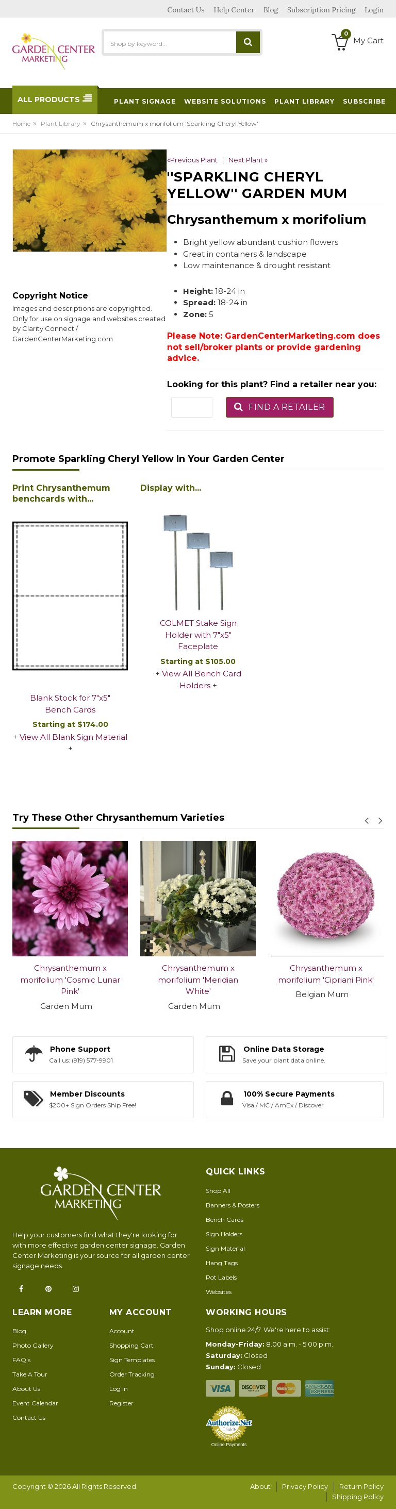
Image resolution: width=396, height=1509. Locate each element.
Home (21, 123)
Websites (219, 1292)
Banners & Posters (232, 1205)
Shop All (218, 1191)
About (260, 1486)
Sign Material (225, 1248)
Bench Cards (224, 1219)
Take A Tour (29, 1374)
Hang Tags (222, 1263)
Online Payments (229, 1444)
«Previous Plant (192, 160)
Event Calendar (35, 1403)
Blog (19, 1331)
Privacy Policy (305, 1486)
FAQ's (21, 1360)
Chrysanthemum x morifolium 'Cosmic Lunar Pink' (70, 979)
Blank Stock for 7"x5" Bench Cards (70, 704)
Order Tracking (132, 1374)
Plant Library (60, 123)
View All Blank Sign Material (73, 737)
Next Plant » (248, 160)
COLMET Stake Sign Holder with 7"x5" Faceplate (198, 634)
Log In (118, 1388)
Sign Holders (224, 1234)
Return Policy (361, 1486)
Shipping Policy (358, 1497)
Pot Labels (221, 1277)
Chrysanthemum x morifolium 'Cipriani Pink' (326, 974)
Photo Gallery (33, 1345)
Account (122, 1331)
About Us (26, 1388)
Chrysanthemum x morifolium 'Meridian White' (198, 979)
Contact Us (28, 1417)
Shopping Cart (131, 1345)
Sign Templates (132, 1360)
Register (121, 1403)
